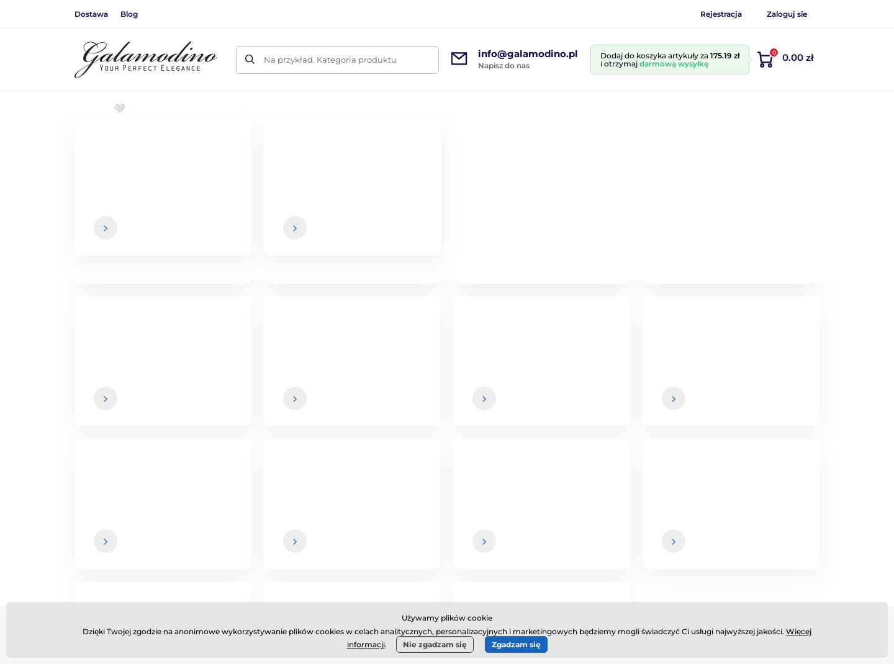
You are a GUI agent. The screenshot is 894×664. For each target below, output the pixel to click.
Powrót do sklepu (447, 317)
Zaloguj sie (787, 14)
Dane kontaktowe (777, 522)
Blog (129, 14)
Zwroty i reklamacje (516, 546)
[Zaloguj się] (786, 387)
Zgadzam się (516, 644)
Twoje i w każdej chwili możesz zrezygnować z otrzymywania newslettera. (624, 411)
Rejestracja (721, 14)
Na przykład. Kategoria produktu (330, 60)
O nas (752, 497)
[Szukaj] (250, 60)
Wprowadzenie (103, 146)
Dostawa (91, 14)
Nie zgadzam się (435, 644)
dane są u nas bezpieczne (514, 411)
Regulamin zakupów (518, 497)
